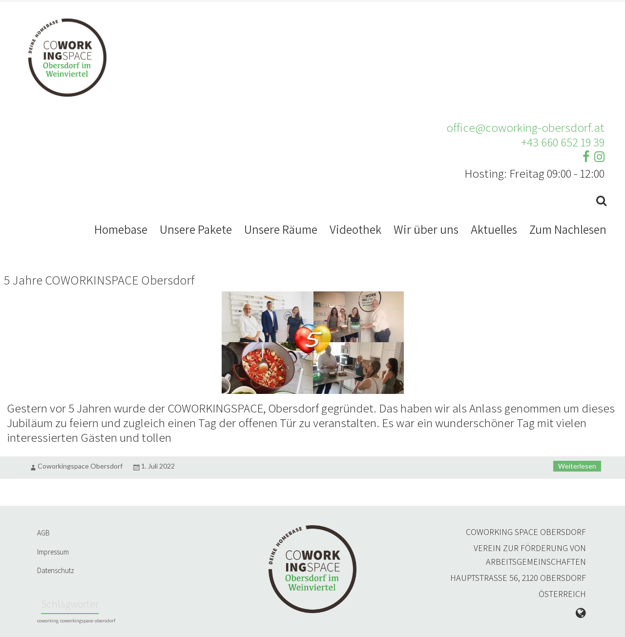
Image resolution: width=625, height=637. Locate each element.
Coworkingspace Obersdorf (80, 466)
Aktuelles (494, 229)
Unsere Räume (280, 229)
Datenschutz (55, 570)
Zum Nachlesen (567, 229)
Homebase (120, 229)
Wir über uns (426, 229)
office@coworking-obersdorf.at (525, 127)
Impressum (53, 551)
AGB (43, 532)
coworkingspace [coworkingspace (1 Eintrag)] (76, 620)
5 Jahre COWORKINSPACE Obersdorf (99, 279)
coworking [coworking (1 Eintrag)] (48, 620)
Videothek (355, 229)
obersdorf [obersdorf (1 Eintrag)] (105, 620)
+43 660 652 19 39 (562, 142)
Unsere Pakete (196, 229)
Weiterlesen (577, 466)
